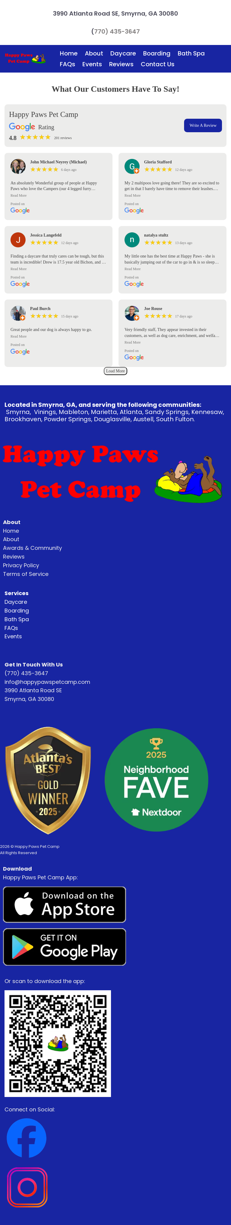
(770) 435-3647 (26, 673)
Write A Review (203, 125)
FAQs (67, 64)
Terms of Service (25, 574)
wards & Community (34, 548)
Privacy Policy (21, 565)
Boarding (157, 53)
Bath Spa (191, 53)
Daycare (123, 53)
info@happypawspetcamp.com (47, 682)
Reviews (121, 64)
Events (92, 64)
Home (69, 53)
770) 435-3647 (117, 31)
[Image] (64, 905)
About (94, 53)
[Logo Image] (25, 59)
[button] (58, 195)
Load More (115, 371)
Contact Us (157, 64)
